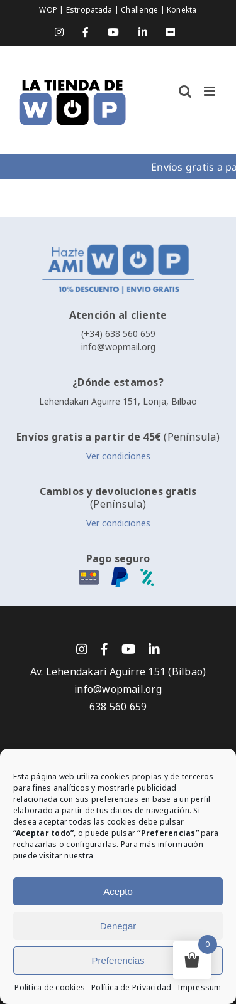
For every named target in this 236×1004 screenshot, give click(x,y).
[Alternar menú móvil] (210, 91)
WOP (49, 10)
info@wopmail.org (118, 347)
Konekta (182, 10)
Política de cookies (49, 987)
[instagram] (81, 649)
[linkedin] (154, 649)
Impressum (199, 987)
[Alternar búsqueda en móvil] (185, 91)
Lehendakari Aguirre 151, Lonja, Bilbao (118, 401)
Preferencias (117, 960)
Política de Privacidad (131, 987)
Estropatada (90, 10)
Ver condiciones (118, 456)
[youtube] (128, 649)
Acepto (118, 891)
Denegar (118, 926)
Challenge (140, 10)
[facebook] (104, 649)
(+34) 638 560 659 (118, 334)
